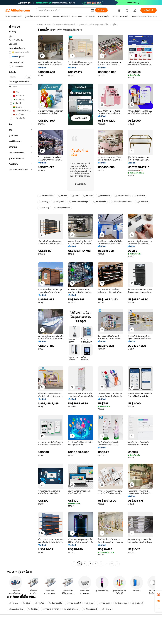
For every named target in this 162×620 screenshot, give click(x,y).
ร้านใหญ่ (43, 202)
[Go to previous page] (74, 563)
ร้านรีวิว (62, 196)
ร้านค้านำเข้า (104, 196)
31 (112, 564)
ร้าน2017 (87, 196)
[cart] (127, 11)
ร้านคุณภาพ (58, 202)
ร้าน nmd (13, 603)
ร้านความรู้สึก (55, 603)
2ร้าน (26, 603)
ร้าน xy (90, 603)
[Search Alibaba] (64, 10)
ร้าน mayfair (121, 603)
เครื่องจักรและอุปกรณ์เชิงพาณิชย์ (61, 24)
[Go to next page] (117, 563)
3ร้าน (75, 196)
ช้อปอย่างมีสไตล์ (46, 196)
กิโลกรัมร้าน (142, 202)
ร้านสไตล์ (39, 603)
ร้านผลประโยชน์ (122, 196)
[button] (92, 10)
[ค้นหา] (101, 10)
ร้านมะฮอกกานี (90, 609)
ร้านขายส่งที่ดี (99, 202)
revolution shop (16, 609)
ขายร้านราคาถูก (71, 609)
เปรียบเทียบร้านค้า (62, 208)
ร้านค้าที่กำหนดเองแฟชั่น (121, 202)
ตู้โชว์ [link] (115, 24)
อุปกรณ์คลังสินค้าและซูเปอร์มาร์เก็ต (94, 24)
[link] (158, 594)
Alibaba (40, 24)
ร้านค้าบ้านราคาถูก (51, 609)
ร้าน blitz (33, 609)
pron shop (44, 208)
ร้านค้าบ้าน (139, 196)
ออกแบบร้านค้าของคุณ (78, 202)
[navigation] (20, 294)
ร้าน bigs (106, 609)
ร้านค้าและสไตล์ (74, 603)
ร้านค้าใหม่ (137, 603)
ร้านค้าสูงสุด (104, 603)
